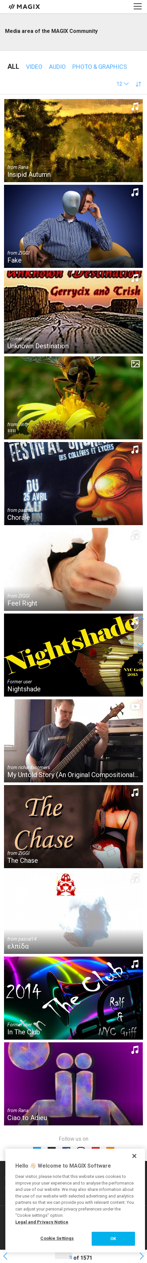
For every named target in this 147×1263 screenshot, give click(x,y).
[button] (122, 84)
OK (113, 1238)
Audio (57, 66)
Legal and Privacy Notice (41, 1221)
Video (34, 66)
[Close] (134, 1156)
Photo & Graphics (99, 66)
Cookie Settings (57, 1238)
